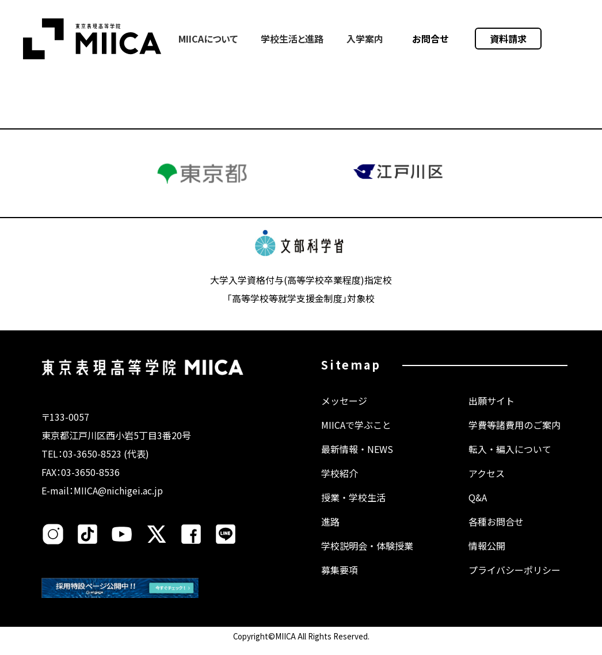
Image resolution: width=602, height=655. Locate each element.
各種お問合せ (496, 533)
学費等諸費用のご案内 (514, 436)
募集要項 (339, 581)
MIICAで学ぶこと (356, 436)
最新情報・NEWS (357, 460)
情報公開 (486, 557)
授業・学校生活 (353, 509)
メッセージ (344, 412)
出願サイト (491, 412)
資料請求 (508, 38)
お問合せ (430, 38)
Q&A (477, 509)
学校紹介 (339, 485)
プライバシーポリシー (514, 581)
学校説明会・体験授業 (367, 557)
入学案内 (364, 38)
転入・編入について (509, 460)
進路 (330, 533)
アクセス (486, 485)
